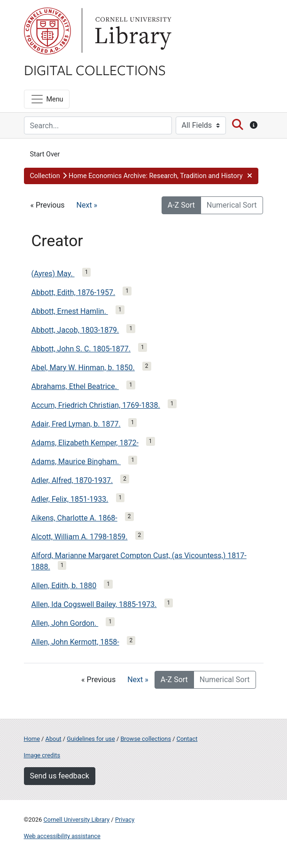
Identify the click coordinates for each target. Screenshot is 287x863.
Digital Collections (95, 69)
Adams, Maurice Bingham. (76, 461)
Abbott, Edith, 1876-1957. (73, 292)
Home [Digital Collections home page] (32, 738)
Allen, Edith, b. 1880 (64, 585)
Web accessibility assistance (62, 836)
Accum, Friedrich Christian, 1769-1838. (95, 405)
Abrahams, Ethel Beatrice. (75, 386)
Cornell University (47, 31)
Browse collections (145, 738)
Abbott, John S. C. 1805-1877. (81, 348)
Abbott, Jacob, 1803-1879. (75, 330)
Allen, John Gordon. (65, 623)
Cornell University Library (77, 819)
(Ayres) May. (53, 273)
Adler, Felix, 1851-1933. (70, 499)
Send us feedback (59, 775)
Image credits (42, 755)
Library (132, 31)
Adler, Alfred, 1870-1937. (72, 480)
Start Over (45, 154)
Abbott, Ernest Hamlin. (69, 311)
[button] (141, 176)
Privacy (124, 819)
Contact (187, 738)
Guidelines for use (91, 738)
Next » (87, 205)
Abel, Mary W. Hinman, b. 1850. (83, 367)
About (54, 738)
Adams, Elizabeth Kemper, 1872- (85, 442)
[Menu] (47, 99)
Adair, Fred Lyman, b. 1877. (76, 424)
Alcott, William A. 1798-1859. (79, 536)
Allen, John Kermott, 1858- (75, 642)
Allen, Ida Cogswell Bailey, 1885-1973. (94, 604)
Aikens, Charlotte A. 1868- (74, 517)
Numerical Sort (232, 205)
